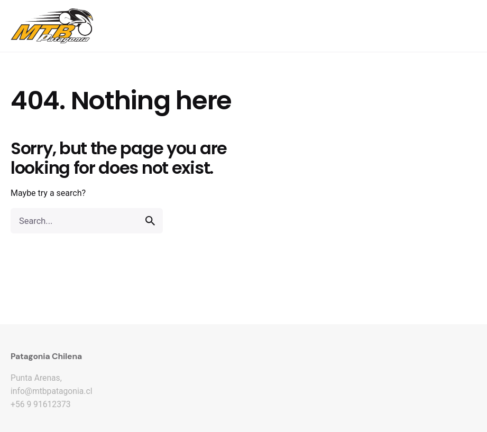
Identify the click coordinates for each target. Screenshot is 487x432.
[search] (150, 220)
